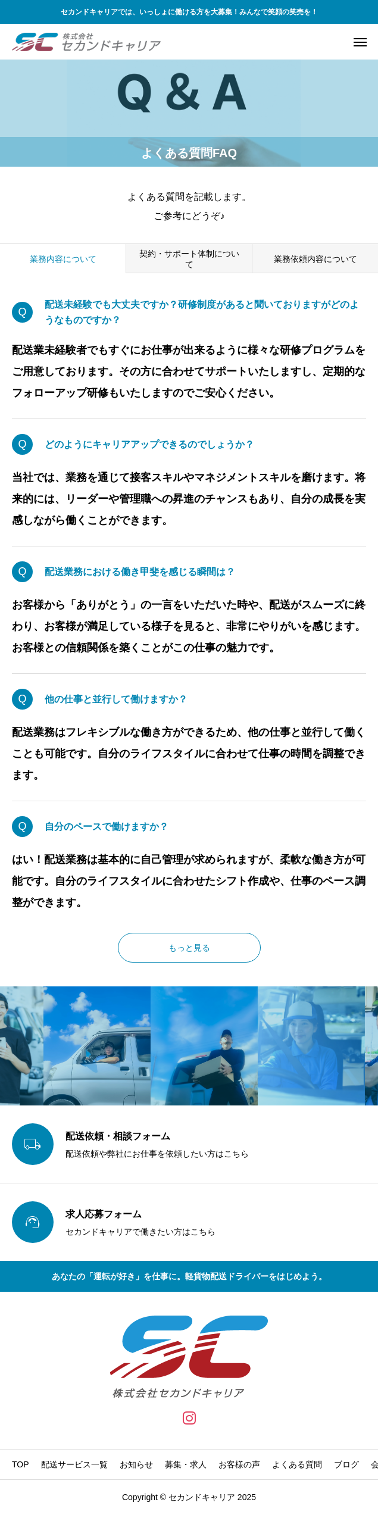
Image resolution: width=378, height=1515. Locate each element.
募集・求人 (186, 1464)
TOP (20, 1464)
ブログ (346, 1464)
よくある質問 (297, 1464)
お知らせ (136, 1464)
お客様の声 (239, 1464)
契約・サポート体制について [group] (189, 259)
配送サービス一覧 (74, 1464)
